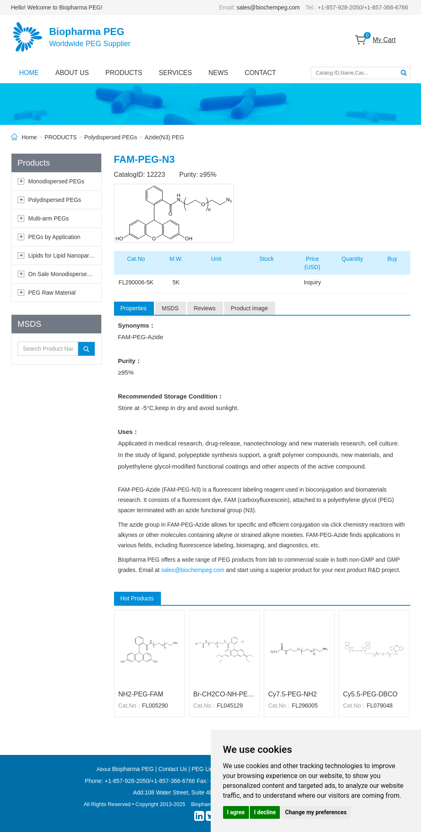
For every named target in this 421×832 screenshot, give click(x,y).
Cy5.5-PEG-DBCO (370, 694)
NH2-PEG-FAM (141, 694)
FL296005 (305, 705)
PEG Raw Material (52, 292)
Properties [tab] (134, 308)
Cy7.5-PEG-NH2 (292, 694)
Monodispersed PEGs (56, 181)
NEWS (218, 72)
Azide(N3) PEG (164, 137)
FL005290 (155, 705)
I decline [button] (265, 812)
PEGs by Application (54, 237)
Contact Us (172, 769)
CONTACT (260, 72)
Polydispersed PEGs (110, 137)
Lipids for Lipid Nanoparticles (65, 255)
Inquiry (312, 282)
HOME (29, 72)
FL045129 (230, 705)
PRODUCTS (123, 72)
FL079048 (380, 705)
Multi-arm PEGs (48, 218)
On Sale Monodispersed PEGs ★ (71, 274)
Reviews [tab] (205, 308)
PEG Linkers (207, 769)
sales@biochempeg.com (268, 7)
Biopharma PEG (133, 769)
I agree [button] (236, 812)
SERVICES (175, 72)
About (104, 769)
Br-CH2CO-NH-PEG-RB (224, 694)
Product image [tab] (249, 308)
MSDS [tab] (170, 308)
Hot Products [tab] (137, 598)
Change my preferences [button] (316, 812)
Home (29, 137)
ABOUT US (72, 72)
